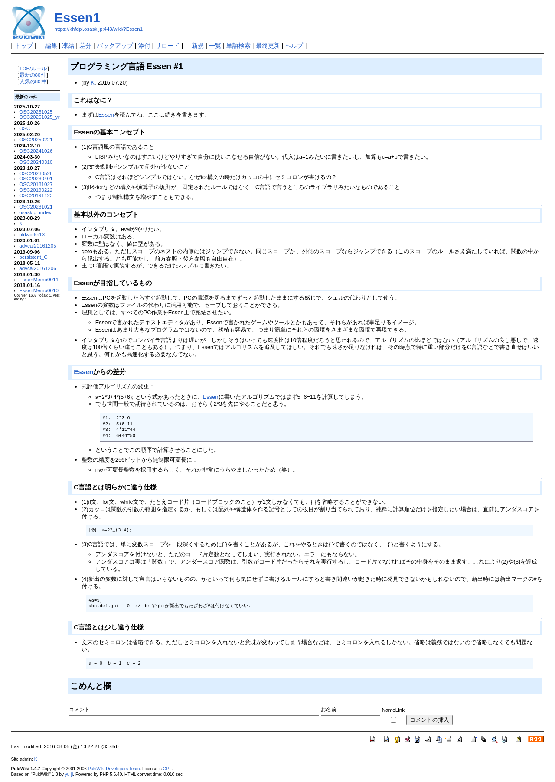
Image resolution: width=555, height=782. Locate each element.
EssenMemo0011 (39, 279)
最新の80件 (33, 75)
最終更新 (268, 45)
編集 (51, 45)
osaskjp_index (35, 212)
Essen (106, 114)
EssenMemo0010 (39, 290)
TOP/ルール (33, 68)
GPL (167, 768)
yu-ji (69, 774)
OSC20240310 (35, 162)
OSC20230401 (35, 178)
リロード (167, 45)
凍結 (68, 45)
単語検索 (238, 45)
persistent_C (33, 257)
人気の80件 (33, 81)
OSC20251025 (35, 111)
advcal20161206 (37, 268)
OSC (24, 128)
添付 (144, 45)
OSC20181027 (35, 184)
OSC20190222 (35, 189)
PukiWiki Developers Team (114, 768)
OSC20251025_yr (39, 117)
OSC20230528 (35, 173)
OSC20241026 (35, 150)
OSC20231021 (35, 206)
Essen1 (77, 17)
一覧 (215, 45)
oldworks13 (32, 234)
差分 (85, 45)
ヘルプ (294, 45)
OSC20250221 (35, 139)
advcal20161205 (37, 245)
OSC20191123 (35, 195)
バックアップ (115, 45)
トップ (24, 45)
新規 (198, 45)
